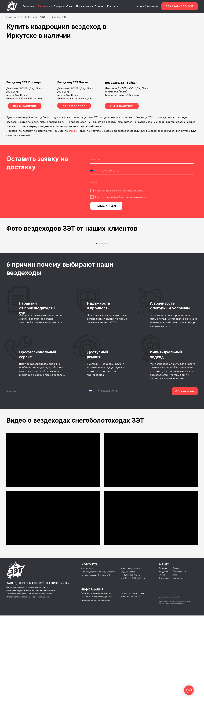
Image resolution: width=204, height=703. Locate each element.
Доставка (164, 665)
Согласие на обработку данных (96, 684)
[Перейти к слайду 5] (107, 331)
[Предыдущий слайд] (25, 282)
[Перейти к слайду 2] (99, 331)
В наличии (44, 6)
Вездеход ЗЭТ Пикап (72, 82)
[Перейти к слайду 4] (105, 331)
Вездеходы (164, 659)
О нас (69, 6)
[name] (142, 160)
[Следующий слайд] (178, 282)
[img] (127, 62)
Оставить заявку (184, 478)
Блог (175, 662)
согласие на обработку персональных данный (124, 197)
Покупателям (83, 6)
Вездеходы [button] (29, 6)
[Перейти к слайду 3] (102, 331)
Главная (163, 655)
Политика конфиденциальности (96, 681)
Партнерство (179, 659)
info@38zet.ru (134, 656)
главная (12, 17)
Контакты (112, 6)
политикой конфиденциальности (127, 190)
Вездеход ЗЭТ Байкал (121, 82)
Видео (175, 655)
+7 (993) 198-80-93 (147, 6)
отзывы (73, 130)
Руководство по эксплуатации (95, 687)
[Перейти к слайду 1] (96, 331)
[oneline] (142, 182)
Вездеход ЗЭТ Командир (24, 82)
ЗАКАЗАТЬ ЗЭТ (106, 206)
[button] (179, 6)
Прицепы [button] (59, 6)
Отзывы (99, 6)
